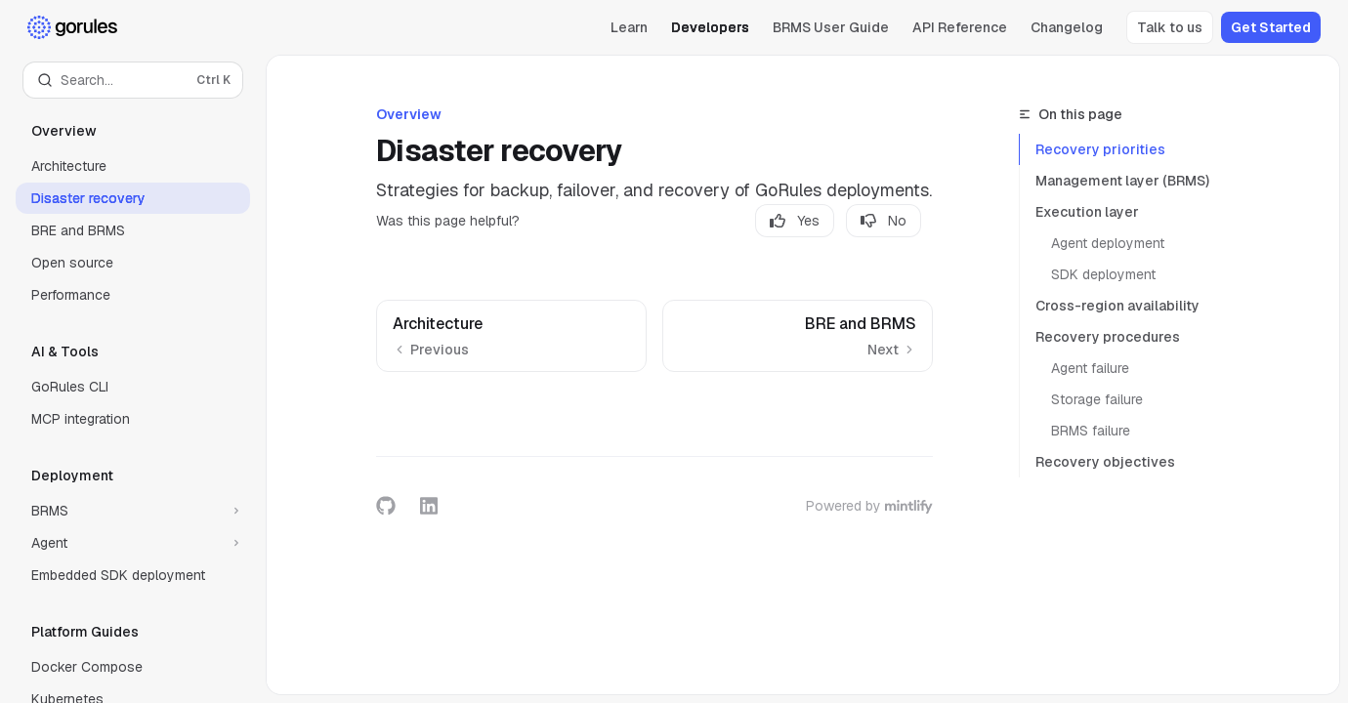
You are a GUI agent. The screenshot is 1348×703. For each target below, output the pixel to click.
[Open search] (132, 80)
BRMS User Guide (831, 27)
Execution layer (1087, 212)
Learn (629, 27)
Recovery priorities (1100, 149)
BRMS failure (1090, 430)
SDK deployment (1103, 274)
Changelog (1067, 27)
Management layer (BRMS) (1122, 180)
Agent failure (1090, 368)
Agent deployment (1107, 243)
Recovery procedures (1107, 337)
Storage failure (1097, 399)
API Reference (959, 27)
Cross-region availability (1117, 305)
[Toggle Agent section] (133, 542)
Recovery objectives (1105, 462)
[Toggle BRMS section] (133, 510)
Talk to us (1169, 27)
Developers (710, 27)
